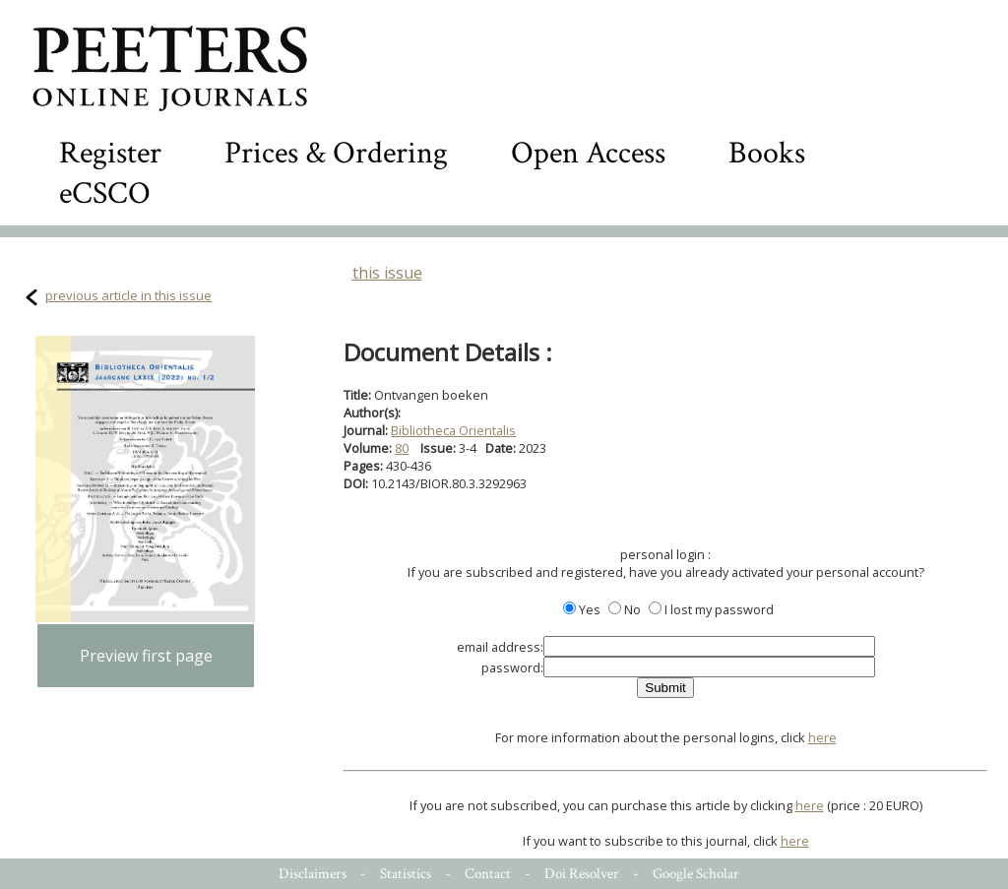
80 (402, 448)
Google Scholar (696, 873)
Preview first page (146, 656)
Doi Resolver (581, 873)
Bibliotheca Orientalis (453, 430)
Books (766, 153)
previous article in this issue (128, 295)
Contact (488, 873)
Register (110, 153)
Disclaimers (312, 873)
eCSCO (105, 193)
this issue (387, 273)
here (822, 737)
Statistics (405, 873)
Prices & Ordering (336, 153)
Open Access (588, 153)
